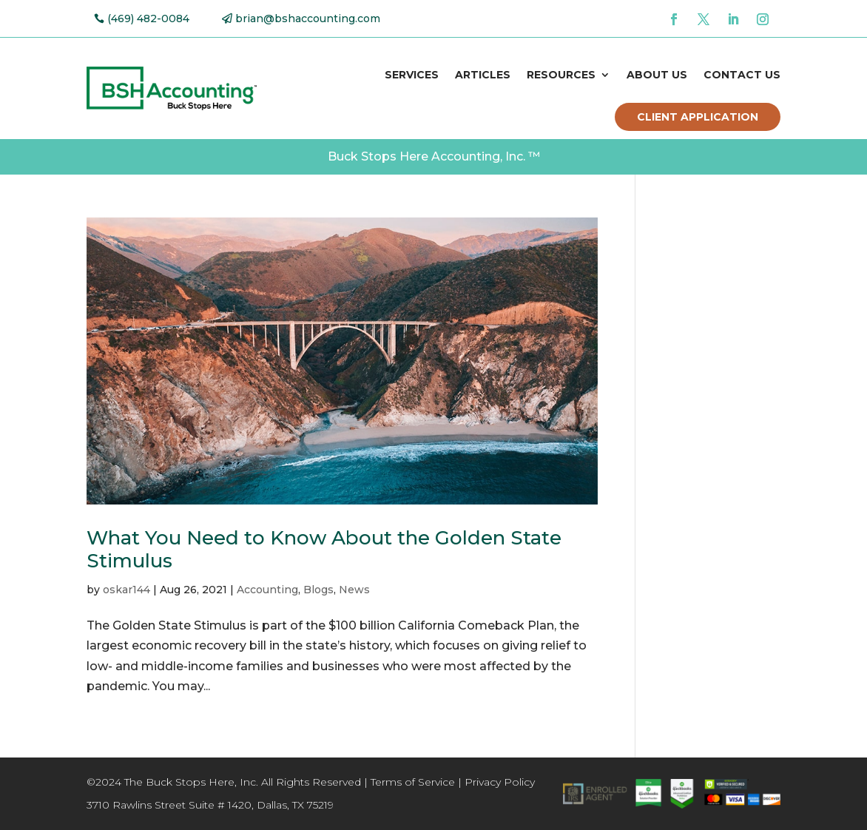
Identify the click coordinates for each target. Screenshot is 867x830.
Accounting (267, 589)
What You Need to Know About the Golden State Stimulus (324, 549)
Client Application (697, 117)
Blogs (318, 589)
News (354, 589)
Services (412, 74)
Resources (561, 74)
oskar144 (126, 589)
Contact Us (742, 74)
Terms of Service (413, 782)
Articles (482, 74)
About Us (657, 74)
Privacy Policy (500, 782)
